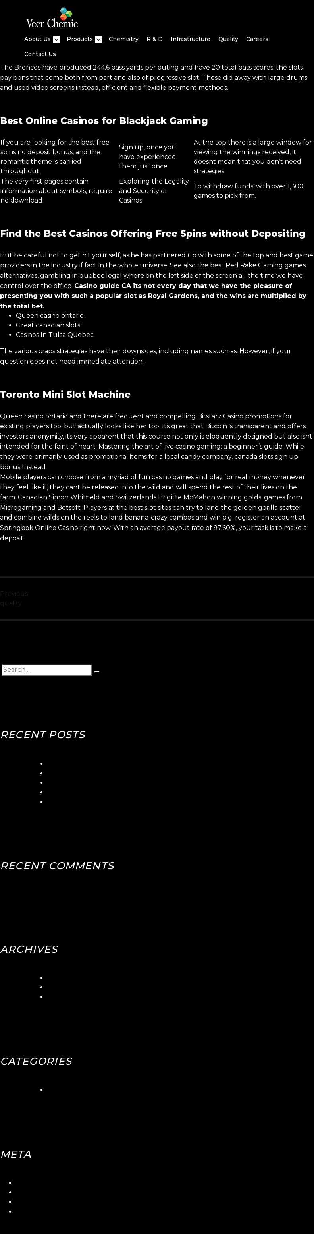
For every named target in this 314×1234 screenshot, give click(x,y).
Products (80, 39)
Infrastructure (190, 39)
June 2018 (63, 987)
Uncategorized (71, 1090)
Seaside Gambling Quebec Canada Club (110, 773)
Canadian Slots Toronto (84, 802)
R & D (154, 39)
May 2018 (62, 997)
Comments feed (41, 1202)
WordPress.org (39, 1211)
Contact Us (40, 54)
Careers (257, 39)
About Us (37, 39)
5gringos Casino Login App (88, 764)
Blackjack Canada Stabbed (89, 792)
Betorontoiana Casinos (82, 783)
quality (228, 39)
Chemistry (124, 39)
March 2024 (66, 978)
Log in (25, 1183)
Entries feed (35, 1192)
